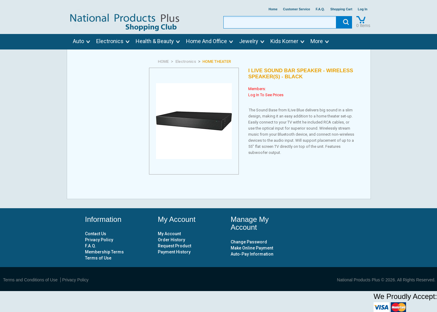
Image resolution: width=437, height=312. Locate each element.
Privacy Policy (99, 239)
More (316, 41)
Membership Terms (104, 251)
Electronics (110, 41)
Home (273, 9)
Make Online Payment (252, 248)
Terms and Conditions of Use (30, 279)
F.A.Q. (320, 9)
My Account (169, 233)
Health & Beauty (155, 41)
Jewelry (248, 41)
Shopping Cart (341, 9)
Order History (171, 239)
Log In (363, 9)
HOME (163, 61)
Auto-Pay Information (252, 254)
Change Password (249, 241)
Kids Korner (284, 41)
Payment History (174, 251)
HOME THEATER (216, 61)
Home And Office (206, 41)
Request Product (174, 245)
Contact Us (95, 233)
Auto (78, 41)
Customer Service (296, 9)
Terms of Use (98, 258)
